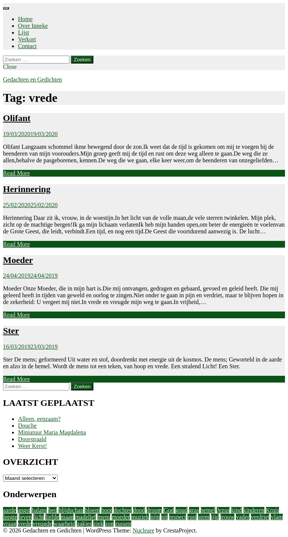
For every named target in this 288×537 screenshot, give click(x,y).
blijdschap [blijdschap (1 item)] (70, 510)
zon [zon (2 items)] (109, 523)
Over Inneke (33, 26)
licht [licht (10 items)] (38, 517)
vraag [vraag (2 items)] (9, 523)
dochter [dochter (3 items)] (123, 510)
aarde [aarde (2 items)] (9, 510)
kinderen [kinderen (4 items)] (253, 510)
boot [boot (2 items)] (106, 510)
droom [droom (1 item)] (154, 510)
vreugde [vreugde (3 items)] (42, 523)
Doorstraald (32, 439)
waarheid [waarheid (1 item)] (65, 523)
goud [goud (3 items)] (182, 510)
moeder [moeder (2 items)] (121, 517)
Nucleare (143, 530)
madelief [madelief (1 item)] (85, 517)
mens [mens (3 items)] (104, 517)
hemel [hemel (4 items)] (208, 510)
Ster (11, 331)
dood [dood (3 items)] (139, 510)
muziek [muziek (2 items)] (140, 517)
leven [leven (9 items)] (25, 517)
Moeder (18, 260)
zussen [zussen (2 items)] (123, 523)
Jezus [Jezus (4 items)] (223, 510)
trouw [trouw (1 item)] (227, 517)
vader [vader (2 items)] (242, 517)
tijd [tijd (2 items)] (215, 517)
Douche (27, 425)
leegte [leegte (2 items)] (10, 517)
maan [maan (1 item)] (67, 517)
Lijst (23, 32)
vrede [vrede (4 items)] (25, 523)
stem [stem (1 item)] (203, 517)
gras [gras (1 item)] (194, 510)
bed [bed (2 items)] (52, 510)
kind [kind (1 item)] (236, 510)
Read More (16, 173)
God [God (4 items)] (169, 510)
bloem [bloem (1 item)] (92, 510)
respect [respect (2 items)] (177, 517)
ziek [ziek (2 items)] (98, 523)
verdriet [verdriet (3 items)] (260, 517)
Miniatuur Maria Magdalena (52, 432)
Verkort (27, 39)
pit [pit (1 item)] (164, 517)
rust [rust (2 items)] (192, 517)
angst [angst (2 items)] (24, 510)
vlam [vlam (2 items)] (277, 517)
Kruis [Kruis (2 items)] (272, 510)
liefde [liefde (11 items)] (52, 517)
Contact (27, 46)
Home (25, 19)
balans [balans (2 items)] (39, 510)
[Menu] (6, 8)
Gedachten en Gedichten (32, 79)
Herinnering (27, 189)
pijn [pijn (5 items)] (155, 517)
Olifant (16, 118)
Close (9, 67)
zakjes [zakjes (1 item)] (84, 523)
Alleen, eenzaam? (39, 419)
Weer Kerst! (32, 446)
